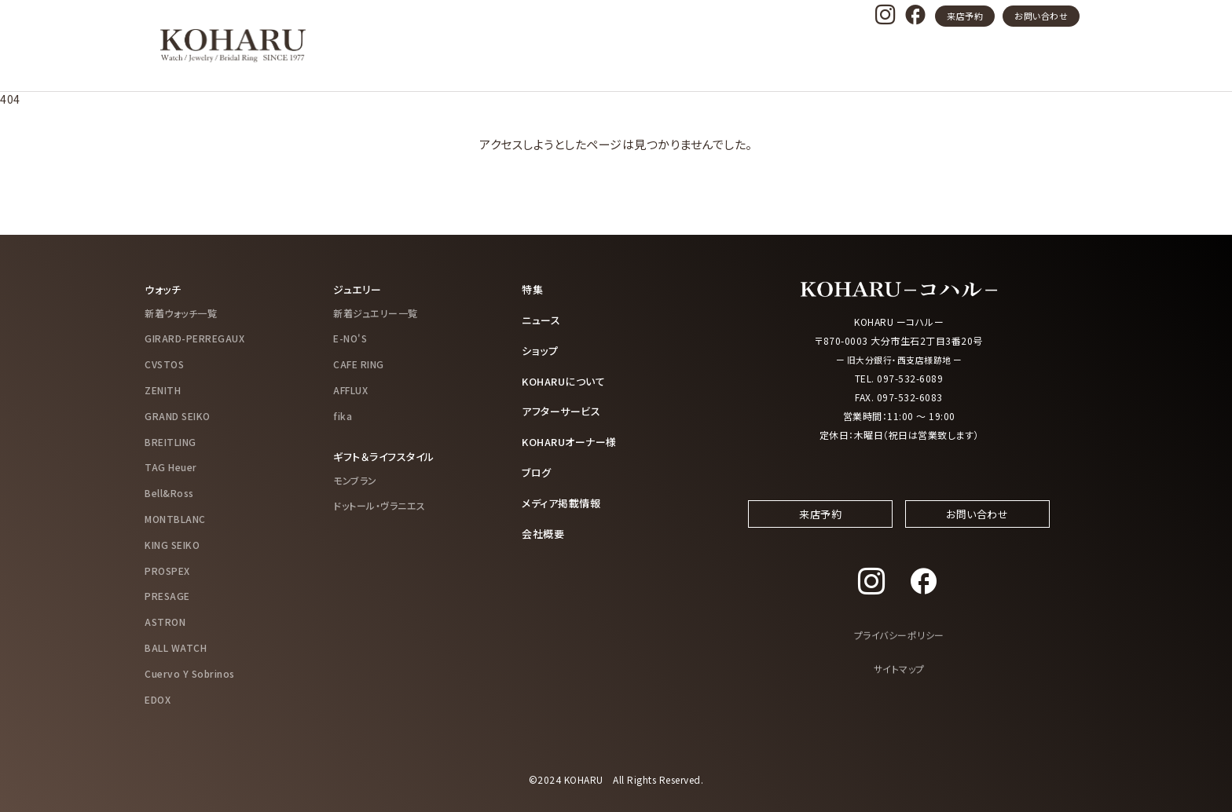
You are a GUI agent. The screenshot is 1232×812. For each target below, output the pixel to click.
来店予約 (965, 15)
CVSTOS (164, 363)
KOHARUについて (567, 378)
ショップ (541, 349)
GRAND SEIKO (178, 415)
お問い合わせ (1041, 15)
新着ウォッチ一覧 (181, 312)
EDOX (157, 698)
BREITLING (170, 441)
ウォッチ (164, 289)
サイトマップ (899, 682)
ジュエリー (359, 289)
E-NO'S (350, 338)
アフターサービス (564, 408)
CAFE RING (358, 363)
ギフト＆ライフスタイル (387, 455)
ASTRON (165, 620)
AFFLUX (350, 389)
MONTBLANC (175, 518)
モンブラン (355, 478)
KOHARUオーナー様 (573, 439)
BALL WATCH (176, 646)
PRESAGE (167, 595)
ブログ (538, 469)
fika (342, 415)
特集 (533, 289)
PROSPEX (167, 569)
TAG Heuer (171, 467)
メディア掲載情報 (564, 499)
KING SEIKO (172, 543)
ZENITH (163, 389)
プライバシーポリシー (899, 650)
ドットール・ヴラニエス (379, 504)
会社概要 (544, 528)
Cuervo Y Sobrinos (190, 672)
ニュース (542, 319)
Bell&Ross (169, 492)
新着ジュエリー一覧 (375, 312)
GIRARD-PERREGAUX (194, 338)
